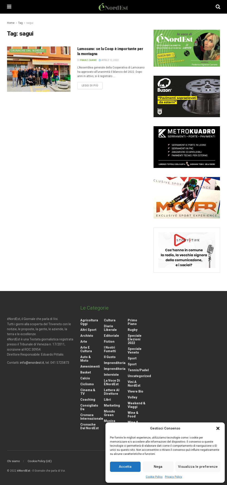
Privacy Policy (173, 476)
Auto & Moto (85, 358)
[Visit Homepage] (113, 6)
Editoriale (111, 335)
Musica (109, 421)
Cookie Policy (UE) (40, 461)
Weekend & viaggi (136, 405)
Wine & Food (133, 414)
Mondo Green (109, 413)
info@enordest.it (32, 362)
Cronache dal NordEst (28, 50)
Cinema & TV (87, 391)
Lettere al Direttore (111, 391)
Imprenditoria (114, 363)
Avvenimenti (90, 366)
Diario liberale (110, 328)
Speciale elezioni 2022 (135, 339)
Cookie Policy (154, 476)
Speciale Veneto (135, 350)
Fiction (109, 341)
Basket (85, 372)
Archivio (86, 335)
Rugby (132, 330)
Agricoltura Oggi (89, 322)
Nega (158, 467)
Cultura (109, 320)
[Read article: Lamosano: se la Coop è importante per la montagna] (39, 69)
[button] (218, 428)
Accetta (125, 467)
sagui (29, 22)
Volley (132, 397)
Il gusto (110, 357)
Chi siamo (13, 461)
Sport (132, 358)
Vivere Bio (135, 391)
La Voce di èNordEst (112, 382)
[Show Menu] (9, 7)
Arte (83, 341)
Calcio (85, 378)
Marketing (112, 405)
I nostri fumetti (110, 349)
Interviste (111, 374)
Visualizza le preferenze (198, 467)
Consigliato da (89, 407)
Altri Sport (88, 330)
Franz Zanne (88, 60)
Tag (20, 22)
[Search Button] (218, 7)
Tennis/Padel (138, 370)
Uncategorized (139, 376)
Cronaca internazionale (91, 416)
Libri (107, 399)
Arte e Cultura (86, 349)
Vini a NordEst (134, 383)
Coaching (87, 399)
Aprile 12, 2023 (109, 60)
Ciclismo (87, 384)
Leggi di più (92, 85)
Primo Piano (132, 322)
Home (11, 22)
